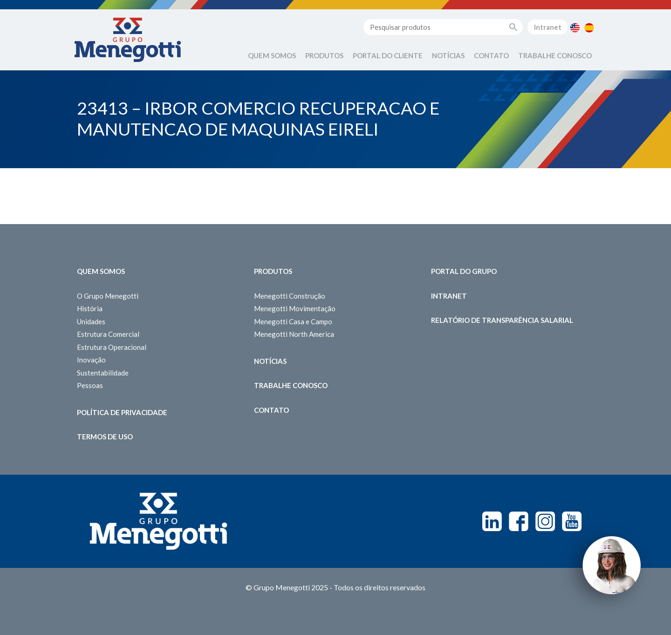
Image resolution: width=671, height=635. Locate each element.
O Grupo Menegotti (107, 296)
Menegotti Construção (289, 296)
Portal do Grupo (464, 271)
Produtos (324, 55)
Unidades (91, 321)
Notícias (448, 55)
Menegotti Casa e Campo (293, 321)
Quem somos (101, 271)
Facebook (518, 521)
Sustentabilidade (103, 373)
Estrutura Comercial (108, 334)
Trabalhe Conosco (555, 55)
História (90, 308)
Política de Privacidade (122, 412)
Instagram (545, 521)
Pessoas (90, 385)
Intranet (547, 27)
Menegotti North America (294, 334)
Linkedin (492, 521)
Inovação (91, 359)
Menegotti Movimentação (295, 308)
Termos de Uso (105, 436)
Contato (491, 55)
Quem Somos (272, 55)
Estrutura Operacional (111, 347)
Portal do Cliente (388, 55)
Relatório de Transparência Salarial (502, 320)
